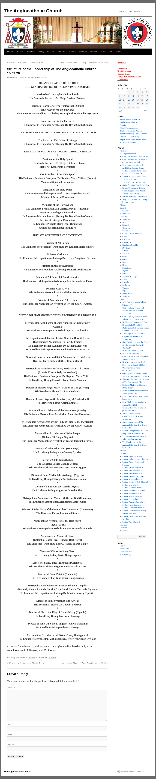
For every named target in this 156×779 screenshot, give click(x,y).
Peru (124, 274)
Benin (124, 222)
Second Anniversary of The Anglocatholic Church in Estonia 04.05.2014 (134, 425)
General (31, 657)
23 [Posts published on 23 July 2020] (133, 104)
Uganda (125, 291)
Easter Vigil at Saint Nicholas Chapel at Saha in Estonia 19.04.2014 (133, 336)
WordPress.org (125, 554)
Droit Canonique (124, 71)
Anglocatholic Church (38, 77)
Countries (30, 51)
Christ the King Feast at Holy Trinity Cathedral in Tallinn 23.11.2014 (133, 311)
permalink (52, 657)
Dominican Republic (130, 245)
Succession (106, 51)
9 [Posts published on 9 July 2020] (133, 96)
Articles (19, 51)
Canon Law (122, 68)
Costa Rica (126, 242)
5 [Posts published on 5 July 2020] (146, 92)
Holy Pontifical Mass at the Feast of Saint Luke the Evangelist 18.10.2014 (135, 345)
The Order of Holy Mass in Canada (133, 134)
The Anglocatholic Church (33, 10)
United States (127, 294)
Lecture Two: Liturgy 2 (131, 522)
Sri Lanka (126, 285)
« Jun (119, 111)
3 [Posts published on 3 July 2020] (137, 92)
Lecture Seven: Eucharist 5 (132, 488)
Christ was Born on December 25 (135, 156)
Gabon (124, 256)
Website (10, 744)
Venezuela (126, 296)
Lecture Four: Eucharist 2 (132, 473)
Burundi (125, 225)
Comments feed (126, 551)
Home (10, 51)
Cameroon (126, 228)
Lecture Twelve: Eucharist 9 (133, 508)
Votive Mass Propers (128, 142)
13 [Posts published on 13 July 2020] (120, 100)
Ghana (124, 259)
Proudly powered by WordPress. (133, 771)
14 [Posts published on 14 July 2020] (124, 100)
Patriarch (72, 51)
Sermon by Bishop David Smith (134, 196)
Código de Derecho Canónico (129, 77)
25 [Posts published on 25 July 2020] (142, 104)
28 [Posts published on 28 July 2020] (124, 107)
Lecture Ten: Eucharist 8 (131, 499)
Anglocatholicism (129, 154)
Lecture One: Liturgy (130, 485)
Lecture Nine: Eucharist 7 (132, 479)
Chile (124, 236)
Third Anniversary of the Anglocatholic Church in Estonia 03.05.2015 (134, 445)
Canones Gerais (123, 74)
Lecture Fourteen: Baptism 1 (133, 476)
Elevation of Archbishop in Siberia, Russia (25, 62)
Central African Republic (131, 234)
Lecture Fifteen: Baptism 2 (132, 468)
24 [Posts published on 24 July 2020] (138, 104)
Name (10, 724)
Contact (118, 51)
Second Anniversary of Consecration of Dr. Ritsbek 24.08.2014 (133, 416)
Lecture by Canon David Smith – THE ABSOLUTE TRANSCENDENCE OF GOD (134, 179)
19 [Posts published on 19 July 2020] (147, 100)
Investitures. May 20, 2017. (132, 351)
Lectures (61, 51)
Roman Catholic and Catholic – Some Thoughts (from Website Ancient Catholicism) (134, 191)
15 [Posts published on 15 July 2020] (129, 100)
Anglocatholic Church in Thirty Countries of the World (84, 62)
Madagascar (127, 268)
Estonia (123, 125)
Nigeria (125, 271)
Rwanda (125, 282)
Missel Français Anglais (129, 128)
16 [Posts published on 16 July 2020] (133, 100)
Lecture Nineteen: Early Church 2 (135, 482)
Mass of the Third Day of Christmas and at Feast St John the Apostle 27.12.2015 (135, 356)
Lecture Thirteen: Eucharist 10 (134, 502)
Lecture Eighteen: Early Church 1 (135, 459)
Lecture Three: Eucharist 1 (132, 505)
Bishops (83, 51)
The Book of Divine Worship (131, 131)
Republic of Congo (129, 276)
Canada (125, 231)
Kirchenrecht (122, 80)
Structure (94, 51)
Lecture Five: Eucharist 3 (132, 471)
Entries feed (124, 549)
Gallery (50, 51)
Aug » (146, 111)
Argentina (126, 219)
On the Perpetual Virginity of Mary (135, 185)
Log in (122, 546)
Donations (121, 62)
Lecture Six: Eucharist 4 (131, 493)
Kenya (124, 265)
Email (10, 734)
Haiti (124, 262)
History (41, 51)
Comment (11, 688)
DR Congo (126, 248)
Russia (124, 279)
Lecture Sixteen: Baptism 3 (132, 496)
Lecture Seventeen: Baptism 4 (133, 491)
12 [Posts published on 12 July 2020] (147, 96)
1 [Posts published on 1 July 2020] (128, 92)
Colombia (126, 239)
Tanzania (125, 288)
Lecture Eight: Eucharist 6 (132, 456)
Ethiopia (125, 254)
